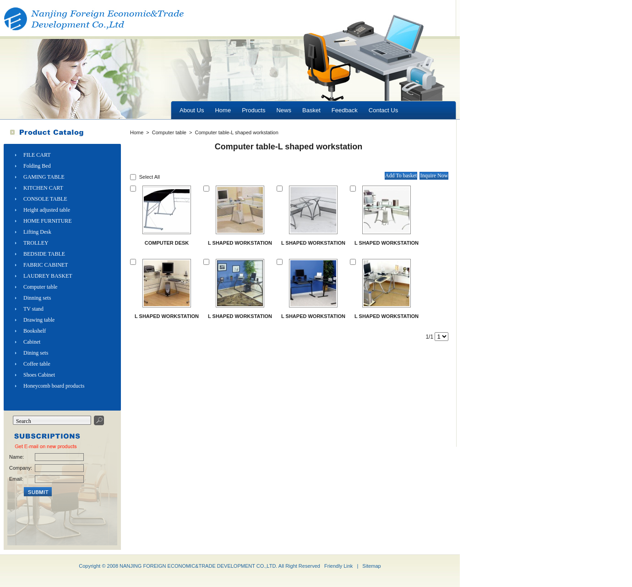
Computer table (40, 287)
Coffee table (36, 364)
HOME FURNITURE (47, 221)
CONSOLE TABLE (45, 199)
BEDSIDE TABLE (44, 254)
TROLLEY (36, 243)
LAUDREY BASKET (47, 276)
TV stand (33, 309)
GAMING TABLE (44, 177)
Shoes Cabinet (39, 375)
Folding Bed (37, 166)
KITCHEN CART (43, 188)
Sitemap (371, 566)
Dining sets (35, 353)
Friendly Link (338, 566)
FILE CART (37, 155)
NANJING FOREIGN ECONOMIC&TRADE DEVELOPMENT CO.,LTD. (198, 566)
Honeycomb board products (53, 386)
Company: (20, 468)
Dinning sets (37, 298)
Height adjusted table (46, 210)
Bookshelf (34, 331)
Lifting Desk (37, 232)
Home (136, 132)
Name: (16, 457)
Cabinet (31, 342)
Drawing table (38, 320)
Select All (149, 177)
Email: (16, 479)
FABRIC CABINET (45, 265)
